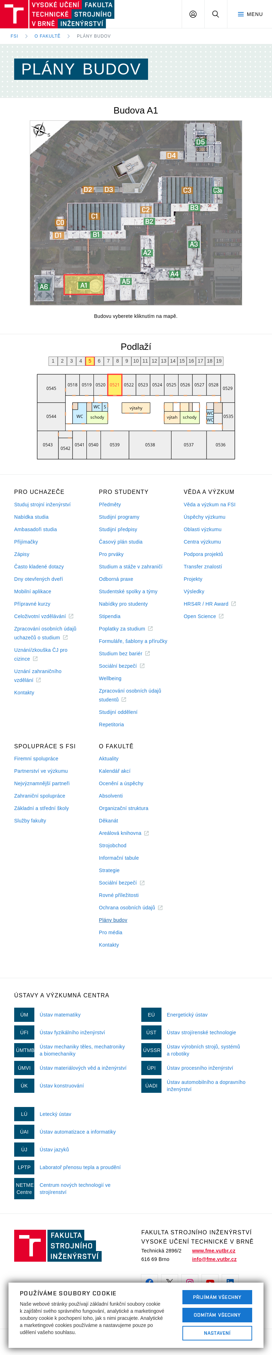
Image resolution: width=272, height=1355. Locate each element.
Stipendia (109, 616)
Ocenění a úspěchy (121, 783)
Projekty (193, 579)
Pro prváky (111, 554)
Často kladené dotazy (39, 566)
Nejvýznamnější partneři (42, 783)
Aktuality (108, 758)
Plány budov (94, 36)
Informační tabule (119, 858)
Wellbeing (110, 678)
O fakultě (48, 36)
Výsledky (194, 591)
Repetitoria (111, 724)
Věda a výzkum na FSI (210, 504)
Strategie (109, 870)
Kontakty (24, 692)
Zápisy (21, 554)
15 (182, 361)
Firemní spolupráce (36, 758)
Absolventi (111, 796)
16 (191, 361)
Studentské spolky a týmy (128, 591)
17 (200, 361)
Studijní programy (119, 517)
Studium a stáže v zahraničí (131, 566)
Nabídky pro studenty (123, 604)
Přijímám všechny (217, 1297)
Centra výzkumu (202, 542)
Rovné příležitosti (118, 895)
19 (219, 361)
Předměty (110, 504)
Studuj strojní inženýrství (42, 504)
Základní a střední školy (41, 808)
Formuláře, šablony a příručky (133, 641)
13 (163, 361)
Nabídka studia (31, 517)
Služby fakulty (30, 821)
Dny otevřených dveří (38, 579)
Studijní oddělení (118, 712)
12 (154, 361)
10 (136, 361)
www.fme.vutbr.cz (213, 1251)
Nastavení (217, 1333)
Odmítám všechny (217, 1315)
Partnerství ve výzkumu (41, 771)
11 (145, 361)
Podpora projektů (203, 554)
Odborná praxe (116, 579)
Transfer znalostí (203, 566)
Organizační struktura (123, 808)
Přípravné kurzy (32, 604)
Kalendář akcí (114, 771)
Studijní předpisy (118, 529)
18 (209, 361)
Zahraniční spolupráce (39, 796)
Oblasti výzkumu (203, 529)
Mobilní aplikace (32, 591)
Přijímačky (26, 542)
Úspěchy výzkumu (205, 517)
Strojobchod (112, 845)
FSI (14, 36)
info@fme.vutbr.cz (214, 1259)
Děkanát (108, 821)
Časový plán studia (120, 542)
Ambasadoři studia (35, 529)
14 (173, 361)
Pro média (110, 932)
